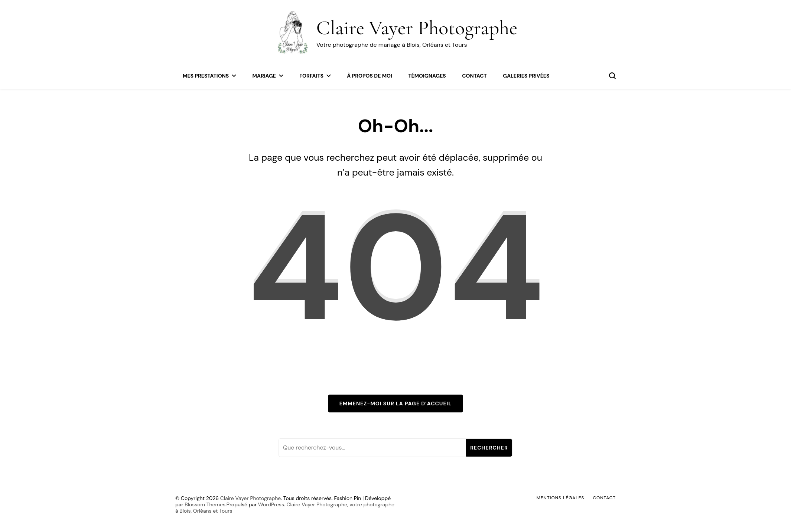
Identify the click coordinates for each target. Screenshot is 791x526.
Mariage (264, 75)
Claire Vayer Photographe (417, 28)
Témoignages (427, 75)
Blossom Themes (205, 504)
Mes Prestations (206, 75)
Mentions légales (561, 498)
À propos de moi (369, 75)
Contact (474, 75)
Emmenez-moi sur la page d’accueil (395, 403)
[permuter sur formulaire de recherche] (612, 75)
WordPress (271, 504)
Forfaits (311, 75)
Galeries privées (526, 75)
